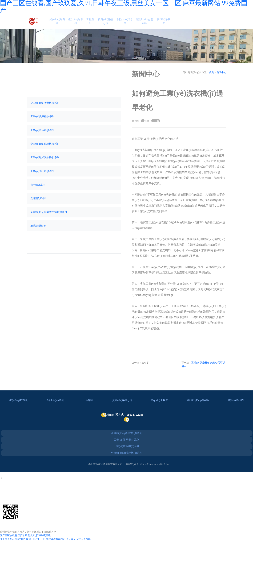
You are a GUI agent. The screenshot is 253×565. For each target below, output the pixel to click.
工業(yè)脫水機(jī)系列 (43, 138)
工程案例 (93, 24)
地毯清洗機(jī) (38, 242)
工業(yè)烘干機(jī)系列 (43, 183)
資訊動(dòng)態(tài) (148, 24)
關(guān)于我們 (128, 24)
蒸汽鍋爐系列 (38, 198)
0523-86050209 (10, 502)
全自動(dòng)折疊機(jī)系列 (45, 109)
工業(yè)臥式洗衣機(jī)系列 (45, 168)
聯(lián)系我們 (167, 24)
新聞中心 (221, 78)
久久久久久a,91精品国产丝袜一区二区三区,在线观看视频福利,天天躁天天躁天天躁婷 (45, 555)
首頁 (211, 78)
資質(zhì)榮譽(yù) (109, 24)
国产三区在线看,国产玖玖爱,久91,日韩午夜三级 (25, 551)
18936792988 (8, 510)
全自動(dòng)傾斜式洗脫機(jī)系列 (49, 227)
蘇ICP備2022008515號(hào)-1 (154, 479)
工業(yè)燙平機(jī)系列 (43, 124)
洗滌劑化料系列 (39, 213)
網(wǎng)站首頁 (60, 24)
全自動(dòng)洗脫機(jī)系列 (45, 153)
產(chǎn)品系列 (78, 24)
